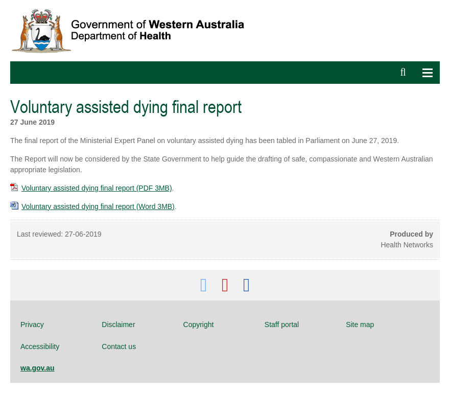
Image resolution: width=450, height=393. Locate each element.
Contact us (119, 346)
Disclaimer (118, 324)
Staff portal (282, 324)
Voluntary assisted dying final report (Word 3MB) (92, 206)
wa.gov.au (37, 368)
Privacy (32, 324)
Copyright (198, 324)
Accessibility (39, 346)
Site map (360, 324)
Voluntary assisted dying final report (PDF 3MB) (91, 188)
